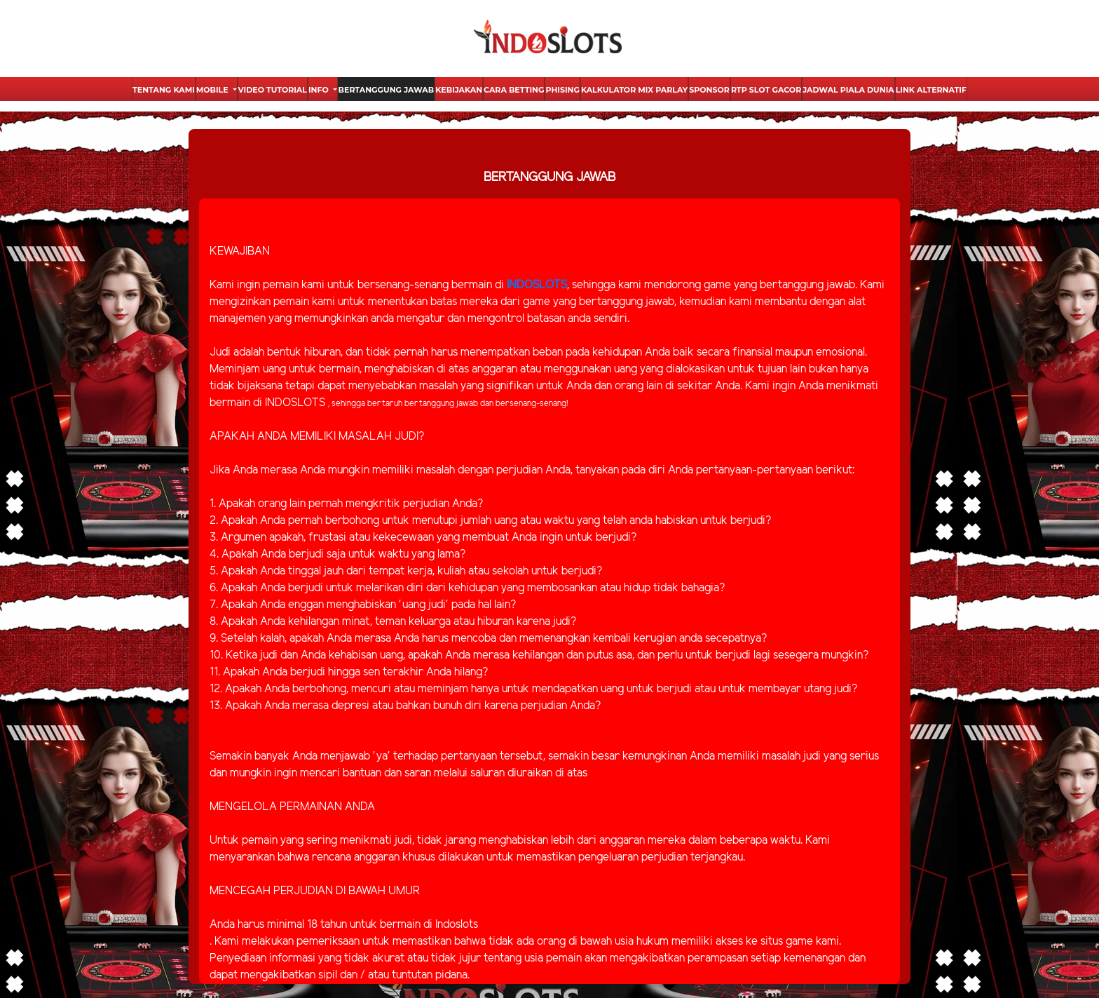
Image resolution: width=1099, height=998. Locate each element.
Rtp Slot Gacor (766, 90)
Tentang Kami (163, 90)
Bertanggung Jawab (387, 90)
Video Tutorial (272, 90)
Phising (562, 90)
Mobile (213, 90)
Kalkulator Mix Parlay (634, 90)
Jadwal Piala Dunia (848, 90)
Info (319, 90)
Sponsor (709, 90)
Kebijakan (458, 90)
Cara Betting (514, 90)
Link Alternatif (931, 90)
